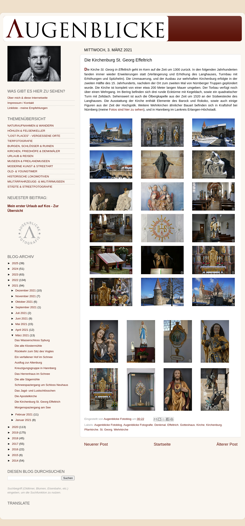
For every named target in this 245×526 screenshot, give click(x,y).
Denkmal (160, 424)
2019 (15, 432)
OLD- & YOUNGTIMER (22, 171)
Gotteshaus (187, 424)
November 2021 (26, 296)
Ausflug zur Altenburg (28, 362)
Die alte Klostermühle (28, 345)
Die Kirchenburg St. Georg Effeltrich (37, 401)
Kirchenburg (214, 424)
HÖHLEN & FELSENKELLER (26, 130)
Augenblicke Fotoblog (108, 424)
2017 (15, 443)
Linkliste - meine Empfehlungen (27, 108)
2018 (15, 438)
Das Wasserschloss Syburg (32, 340)
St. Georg (106, 429)
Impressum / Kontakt (20, 102)
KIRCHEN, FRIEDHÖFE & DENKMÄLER (33, 151)
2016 (15, 449)
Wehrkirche (121, 429)
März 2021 (22, 335)
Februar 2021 (24, 414)
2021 (15, 285)
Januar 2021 (23, 420)
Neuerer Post (96, 444)
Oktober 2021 (24, 301)
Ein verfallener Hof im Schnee (34, 357)
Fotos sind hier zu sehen (126, 109)
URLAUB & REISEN (20, 156)
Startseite (162, 444)
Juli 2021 (21, 313)
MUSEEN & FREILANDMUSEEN (28, 161)
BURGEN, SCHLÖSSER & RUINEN (30, 146)
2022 (15, 280)
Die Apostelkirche (26, 396)
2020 (15, 427)
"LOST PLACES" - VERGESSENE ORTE (33, 135)
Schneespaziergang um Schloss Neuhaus (41, 384)
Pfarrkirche (91, 429)
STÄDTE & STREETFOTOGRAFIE (29, 186)
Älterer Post (227, 444)
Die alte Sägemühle (27, 379)
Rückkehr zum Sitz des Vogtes (34, 351)
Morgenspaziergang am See (33, 407)
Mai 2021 (21, 324)
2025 (15, 263)
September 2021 (26, 307)
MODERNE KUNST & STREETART (30, 166)
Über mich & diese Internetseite (27, 97)
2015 (15, 455)
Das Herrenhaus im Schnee (32, 373)
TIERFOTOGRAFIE (20, 141)
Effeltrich (173, 424)
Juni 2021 (22, 318)
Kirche (200, 424)
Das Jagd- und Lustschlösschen (35, 390)
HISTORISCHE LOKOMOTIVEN (28, 176)
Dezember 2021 (26, 290)
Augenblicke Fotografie (138, 424)
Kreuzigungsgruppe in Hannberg (35, 368)
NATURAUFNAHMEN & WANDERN (30, 125)
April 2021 (22, 329)
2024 (15, 268)
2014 (15, 460)
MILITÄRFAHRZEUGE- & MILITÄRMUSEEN (36, 181)
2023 (15, 274)
